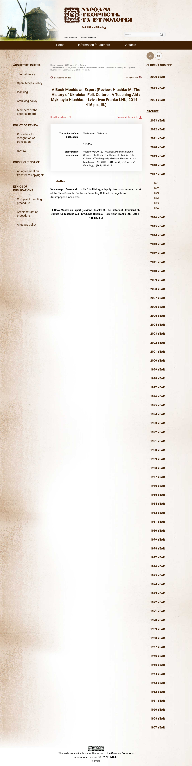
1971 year (157, 611)
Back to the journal (62, 78)
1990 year (157, 450)
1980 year (157, 530)
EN (158, 56)
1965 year (157, 664)
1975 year (157, 575)
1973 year (157, 593)
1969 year (157, 629)
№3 (156, 193)
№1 (156, 183)
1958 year (157, 718)
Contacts (129, 45)
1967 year (157, 647)
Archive (153, 111)
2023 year (157, 120)
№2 (156, 188)
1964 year (157, 674)
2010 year (157, 271)
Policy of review (25, 125)
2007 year (157, 298)
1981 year (157, 521)
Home (60, 45)
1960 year (157, 709)
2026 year (157, 76)
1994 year (157, 414)
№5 (156, 203)
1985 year (157, 494)
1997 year (157, 387)
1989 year (157, 459)
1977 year (157, 557)
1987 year (157, 477)
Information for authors (94, 45)
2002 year (157, 342)
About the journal (27, 65)
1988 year (157, 468)
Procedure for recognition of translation (26, 138)
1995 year (157, 405)
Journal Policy (26, 74)
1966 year (157, 655)
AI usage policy (27, 224)
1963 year (157, 682)
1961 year (157, 700)
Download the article (127, 117)
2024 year (157, 100)
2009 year (157, 280)
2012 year (157, 253)
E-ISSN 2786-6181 (89, 37)
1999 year (157, 369)
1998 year (157, 378)
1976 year (157, 566)
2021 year (157, 138)
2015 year (157, 226)
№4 (156, 198)
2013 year (157, 244)
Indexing (22, 92)
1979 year (157, 539)
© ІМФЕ (96, 761)
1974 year (157, 584)
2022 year (157, 129)
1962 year (157, 691)
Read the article (58, 117)
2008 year (157, 289)
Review (21, 150)
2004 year (157, 324)
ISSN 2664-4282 (71, 37)
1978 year (157, 548)
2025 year (157, 88)
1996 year (157, 396)
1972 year (157, 602)
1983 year (157, 512)
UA (150, 56)
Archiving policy (27, 101)
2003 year (157, 333)
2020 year (157, 147)
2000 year (157, 360)
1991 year (157, 441)
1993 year (157, 423)
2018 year (157, 165)
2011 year (157, 262)
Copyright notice (26, 162)
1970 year (157, 620)
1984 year (157, 503)
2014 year (157, 235)
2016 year (157, 217)
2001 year (157, 351)
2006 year (157, 306)
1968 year (157, 638)
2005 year (157, 315)
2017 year (157, 174)
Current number (159, 65)
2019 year (157, 156)
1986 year (157, 485)
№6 (156, 208)
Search (164, 34)
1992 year (157, 432)
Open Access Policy (29, 83)
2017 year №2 (131, 77)
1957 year (157, 727)
